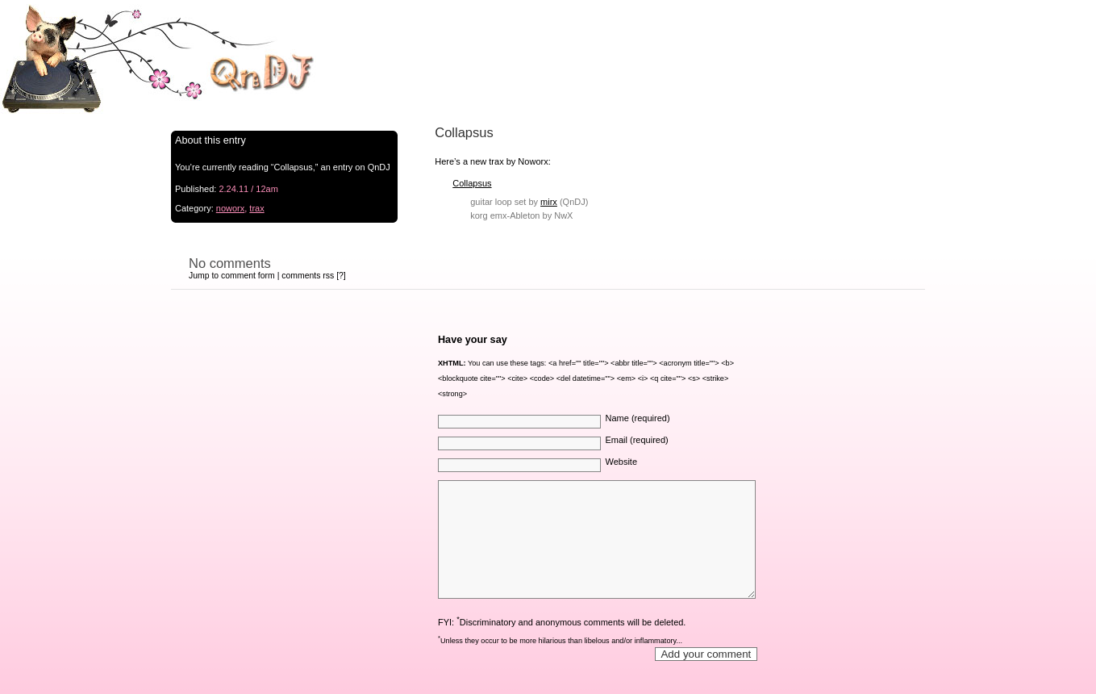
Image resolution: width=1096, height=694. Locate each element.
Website (621, 461)
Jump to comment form (232, 275)
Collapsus (471, 183)
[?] (341, 275)
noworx (230, 208)
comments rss (307, 275)
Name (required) (637, 418)
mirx (548, 202)
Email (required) (636, 440)
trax (256, 208)
